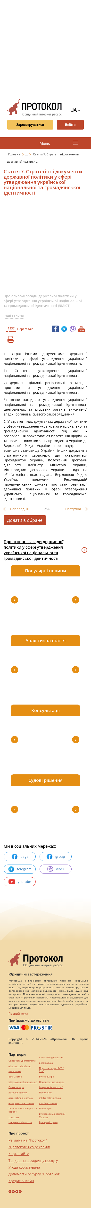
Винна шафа (46, 1076)
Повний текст (18, 1014)
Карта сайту (18, 1153)
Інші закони (14, 315)
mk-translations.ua (50, 1097)
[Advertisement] (45, 47)
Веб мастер (15, 1076)
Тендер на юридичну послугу (33, 1160)
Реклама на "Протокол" (27, 1140)
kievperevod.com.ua (20, 1122)
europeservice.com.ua (21, 1103)
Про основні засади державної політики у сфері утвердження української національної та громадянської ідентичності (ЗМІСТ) (43, 301)
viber (55, 869)
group (55, 856)
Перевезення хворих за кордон (22, 1110)
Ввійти (70, 125)
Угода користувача (24, 1167)
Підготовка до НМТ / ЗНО (51, 1070)
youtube (19, 881)
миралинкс (14, 1071)
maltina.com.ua (48, 1103)
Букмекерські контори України (52, 1115)
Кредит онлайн (21, 1181)
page (19, 856)
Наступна (73, 509)
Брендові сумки (48, 1122)
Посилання (45, 1092)
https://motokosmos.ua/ (22, 1082)
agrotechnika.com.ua (20, 1097)
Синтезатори (16, 1087)
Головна (14, 154)
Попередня (19, 509)
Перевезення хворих (51, 1082)
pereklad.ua (46, 1062)
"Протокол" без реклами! (29, 1147)
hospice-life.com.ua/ (51, 1087)
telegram (20, 869)
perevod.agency (17, 1092)
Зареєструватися (30, 125)
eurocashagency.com (51, 1057)
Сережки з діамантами (21, 1060)
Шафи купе (45, 1108)
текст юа (13, 1117)
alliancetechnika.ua (19, 1066)
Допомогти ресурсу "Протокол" (34, 1174)
